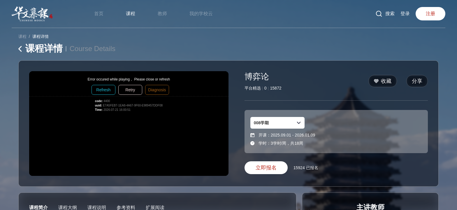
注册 (430, 13)
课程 (130, 13)
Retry (130, 90)
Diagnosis (157, 90)
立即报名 (266, 168)
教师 (162, 13)
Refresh (103, 90)
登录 (405, 13)
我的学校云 (201, 13)
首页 (98, 13)
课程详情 (40, 36)
